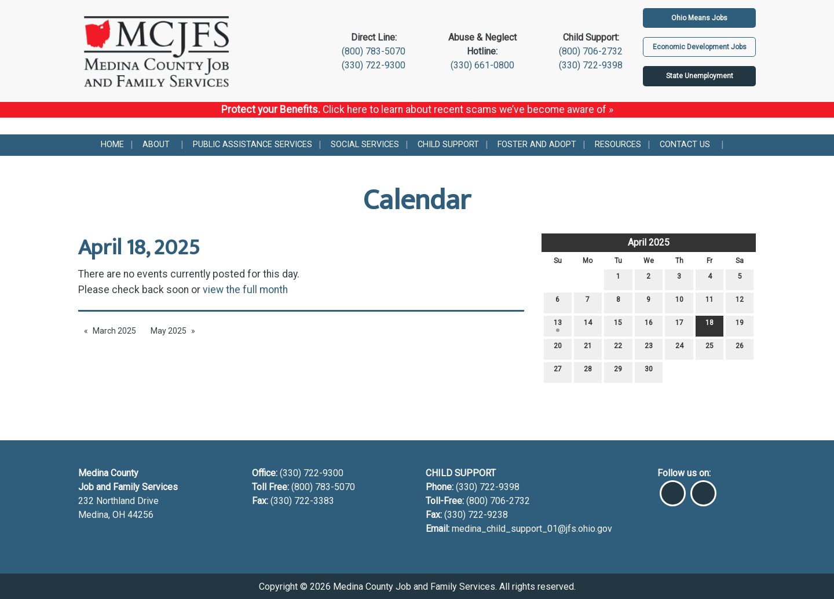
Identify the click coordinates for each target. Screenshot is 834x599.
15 (618, 325)
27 (558, 371)
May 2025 (168, 330)
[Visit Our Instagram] (703, 488)
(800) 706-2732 (591, 51)
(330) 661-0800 (482, 65)
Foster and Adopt (537, 144)
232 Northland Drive (118, 500)
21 (588, 348)
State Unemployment (699, 76)
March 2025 (114, 330)
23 (649, 348)
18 (709, 325)
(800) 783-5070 (373, 51)
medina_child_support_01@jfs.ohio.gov (532, 528)
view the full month (245, 289)
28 (588, 371)
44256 (140, 514)
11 (709, 302)
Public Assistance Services (252, 144)
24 (679, 348)
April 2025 (649, 242)
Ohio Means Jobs (699, 18)
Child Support (448, 144)
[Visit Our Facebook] (672, 488)
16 (649, 325)
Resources (618, 144)
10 (679, 302)
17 (679, 325)
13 (558, 325)
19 (740, 325)
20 (558, 348)
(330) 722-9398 (591, 65)
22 (618, 348)
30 (649, 371)
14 (588, 325)
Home (112, 144)
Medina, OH (102, 514)
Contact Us (685, 144)
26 (740, 348)
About (156, 144)
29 (618, 371)
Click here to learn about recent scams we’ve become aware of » (468, 109)
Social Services (365, 144)
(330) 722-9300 (373, 65)
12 (740, 302)
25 (709, 348)
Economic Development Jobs (700, 47)
